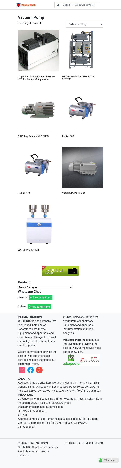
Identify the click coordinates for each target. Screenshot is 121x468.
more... (35, 363)
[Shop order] (84, 24)
